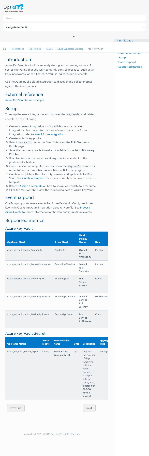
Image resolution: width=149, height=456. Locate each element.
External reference (129, 52)
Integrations (18, 48)
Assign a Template (31, 186)
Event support (127, 62)
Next (89, 408)
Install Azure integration (49, 134)
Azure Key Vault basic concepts (24, 100)
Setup (122, 57)
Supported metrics (130, 66)
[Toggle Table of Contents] (74, 37)
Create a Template (33, 178)
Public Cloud (35, 48)
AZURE (49, 48)
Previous (15, 408)
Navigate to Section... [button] (19, 27)
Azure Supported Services (70, 48)
